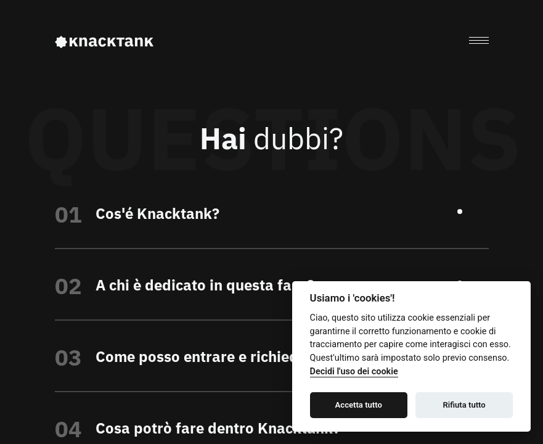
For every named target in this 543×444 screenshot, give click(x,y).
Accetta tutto (358, 404)
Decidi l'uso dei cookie (354, 371)
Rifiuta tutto (464, 404)
